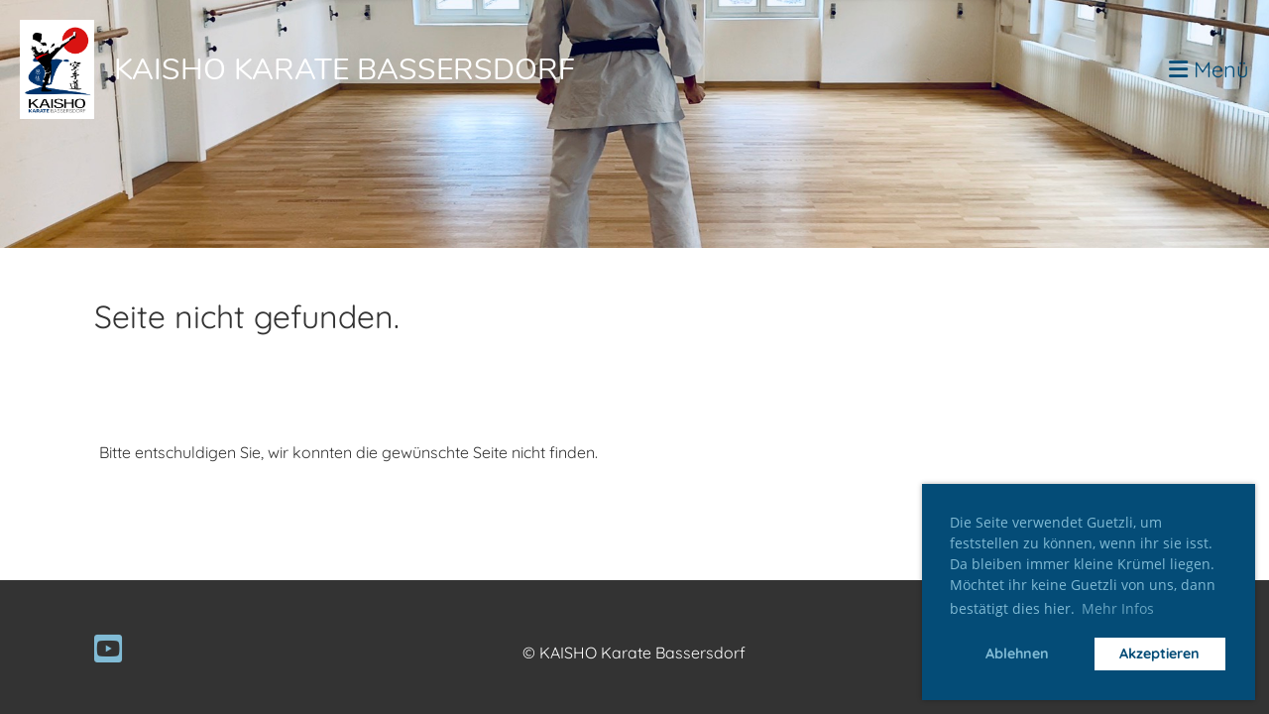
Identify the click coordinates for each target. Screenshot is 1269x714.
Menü (1209, 69)
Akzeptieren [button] (1159, 653)
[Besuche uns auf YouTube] (108, 648)
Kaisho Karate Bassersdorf (344, 70)
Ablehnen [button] (1017, 653)
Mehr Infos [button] (1118, 608)
